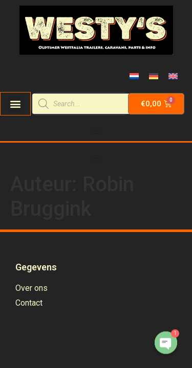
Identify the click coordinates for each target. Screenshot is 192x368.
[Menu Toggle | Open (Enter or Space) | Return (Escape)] (96, 131)
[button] (15, 104)
